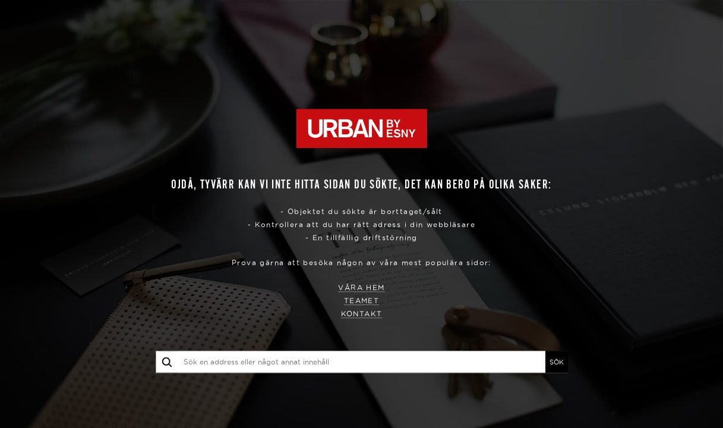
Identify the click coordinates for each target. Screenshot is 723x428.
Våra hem (361, 288)
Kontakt (362, 314)
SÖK (557, 362)
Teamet (361, 301)
